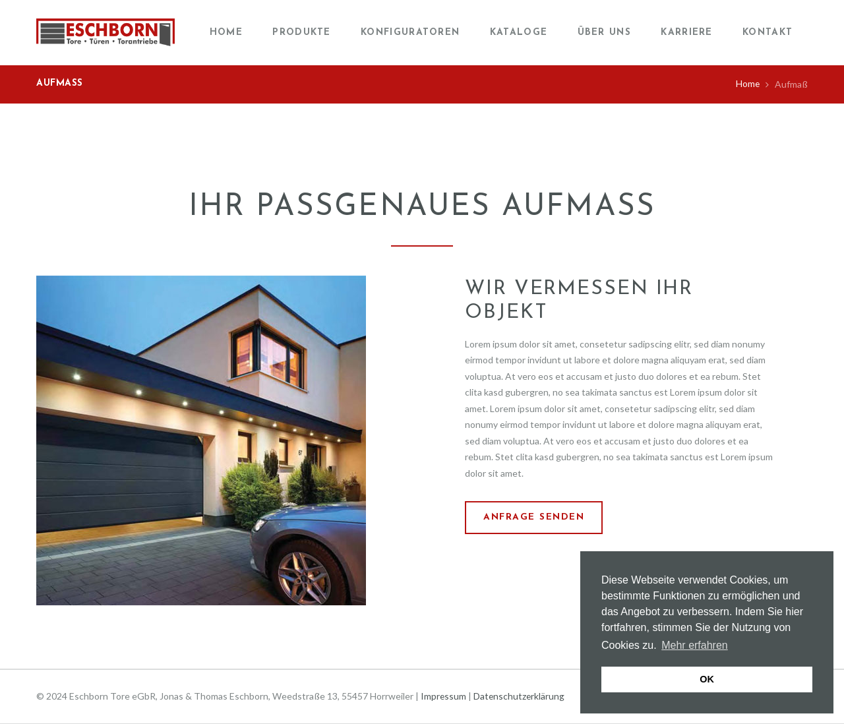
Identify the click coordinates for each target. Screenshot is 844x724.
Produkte (301, 33)
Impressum (444, 696)
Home (226, 33)
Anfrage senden (535, 518)
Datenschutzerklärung (520, 696)
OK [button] (707, 679)
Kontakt (767, 33)
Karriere (686, 33)
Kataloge (518, 33)
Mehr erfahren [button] (694, 645)
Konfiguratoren (410, 33)
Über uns (604, 33)
